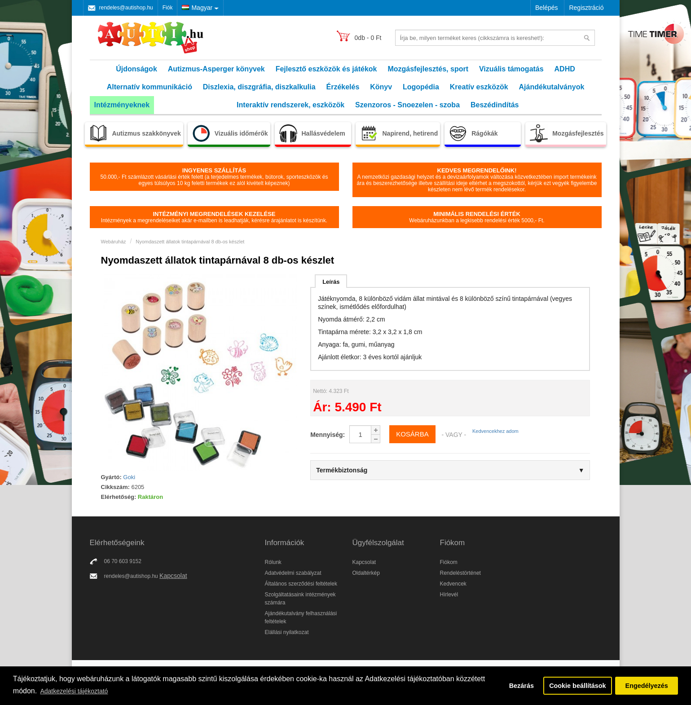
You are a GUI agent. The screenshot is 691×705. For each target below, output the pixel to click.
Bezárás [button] (521, 685)
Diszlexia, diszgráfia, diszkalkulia (259, 87)
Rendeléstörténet (460, 573)
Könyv (381, 87)
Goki (129, 477)
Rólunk (273, 562)
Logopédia (421, 87)
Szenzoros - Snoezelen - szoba (407, 105)
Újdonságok (136, 69)
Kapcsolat (173, 575)
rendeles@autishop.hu (126, 7)
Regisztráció (586, 7)
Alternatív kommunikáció (149, 87)
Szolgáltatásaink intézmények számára (300, 598)
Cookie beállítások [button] (577, 685)
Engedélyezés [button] (646, 685)
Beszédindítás (495, 105)
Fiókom (449, 562)
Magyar (197, 7)
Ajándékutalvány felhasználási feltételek (301, 617)
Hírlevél (449, 594)
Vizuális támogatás (511, 69)
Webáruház (113, 241)
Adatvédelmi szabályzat (293, 573)
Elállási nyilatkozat (287, 632)
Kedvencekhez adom (495, 431)
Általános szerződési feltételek (301, 584)
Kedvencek (453, 584)
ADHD (565, 69)
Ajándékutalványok (552, 87)
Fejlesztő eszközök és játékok (326, 69)
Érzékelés (342, 87)
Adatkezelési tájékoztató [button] (74, 691)
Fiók (168, 7)
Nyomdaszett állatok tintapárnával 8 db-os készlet (190, 241)
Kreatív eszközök (479, 87)
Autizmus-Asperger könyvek (216, 69)
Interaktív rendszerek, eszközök (290, 105)
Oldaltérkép (366, 573)
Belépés (546, 7)
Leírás (330, 281)
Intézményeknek (122, 105)
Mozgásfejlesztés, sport (427, 69)
